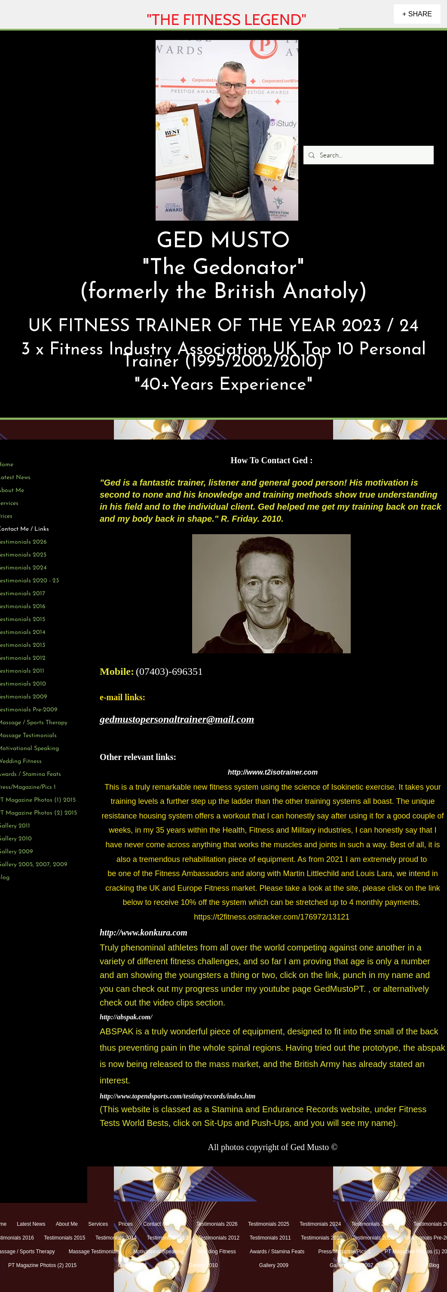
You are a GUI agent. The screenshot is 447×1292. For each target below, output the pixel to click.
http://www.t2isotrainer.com (273, 772)
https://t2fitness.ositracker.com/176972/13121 (271, 917)
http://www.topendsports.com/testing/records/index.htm (178, 1096)
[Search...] (368, 155)
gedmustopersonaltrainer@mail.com (177, 719)
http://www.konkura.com (143, 932)
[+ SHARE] (417, 14)
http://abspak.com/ (126, 1017)
